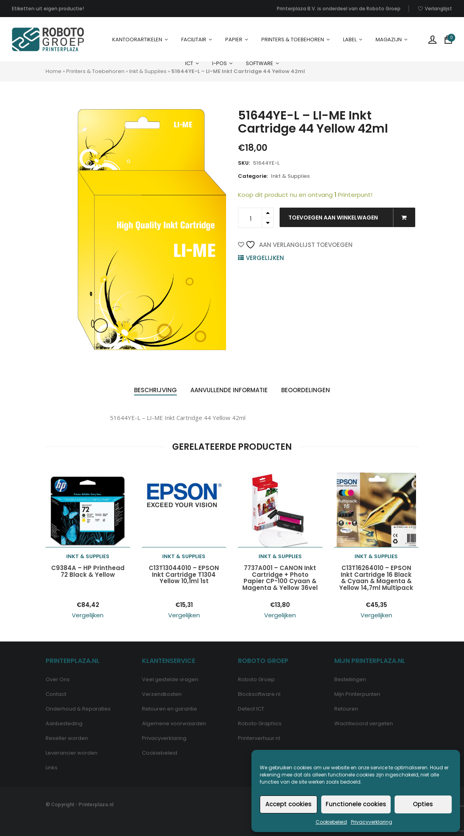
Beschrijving (155, 390)
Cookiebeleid (331, 822)
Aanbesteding (64, 723)
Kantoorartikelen (137, 39)
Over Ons (58, 679)
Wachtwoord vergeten (363, 723)
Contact (56, 694)
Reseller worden (67, 738)
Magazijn (389, 39)
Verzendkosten (162, 694)
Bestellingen (350, 679)
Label (350, 39)
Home (53, 71)
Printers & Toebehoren (292, 39)
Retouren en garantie (169, 709)
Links (52, 767)
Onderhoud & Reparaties (78, 709)
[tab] (155, 390)
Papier (233, 39)
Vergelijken (265, 258)
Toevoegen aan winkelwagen (351, 217)
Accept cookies (288, 804)
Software (259, 63)
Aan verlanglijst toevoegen (299, 245)
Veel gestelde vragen (170, 679)
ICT (189, 63)
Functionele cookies (356, 804)
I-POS (219, 63)
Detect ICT (251, 709)
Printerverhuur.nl (259, 738)
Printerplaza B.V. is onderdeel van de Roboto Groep (339, 8)
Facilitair (193, 39)
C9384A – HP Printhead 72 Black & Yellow (88, 571)
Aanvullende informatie (229, 390)
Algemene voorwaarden (174, 723)
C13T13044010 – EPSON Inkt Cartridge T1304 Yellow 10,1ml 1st (184, 575)
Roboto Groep (256, 679)
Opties (423, 804)
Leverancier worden (72, 753)
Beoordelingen (305, 390)
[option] (152, 230)
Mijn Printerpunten (357, 694)
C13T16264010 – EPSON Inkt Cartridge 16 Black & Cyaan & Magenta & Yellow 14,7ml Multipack (376, 578)
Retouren (346, 709)
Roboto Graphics (260, 723)
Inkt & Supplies (148, 71)
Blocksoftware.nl (259, 694)
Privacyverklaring (371, 822)
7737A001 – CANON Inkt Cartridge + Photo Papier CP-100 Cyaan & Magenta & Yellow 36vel (280, 578)
